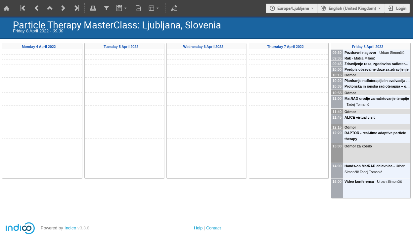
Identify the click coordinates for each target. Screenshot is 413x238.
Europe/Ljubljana (293, 8)
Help (198, 228)
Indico (70, 228)
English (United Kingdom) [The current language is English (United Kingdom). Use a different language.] (352, 8)
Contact (213, 228)
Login (401, 8)
